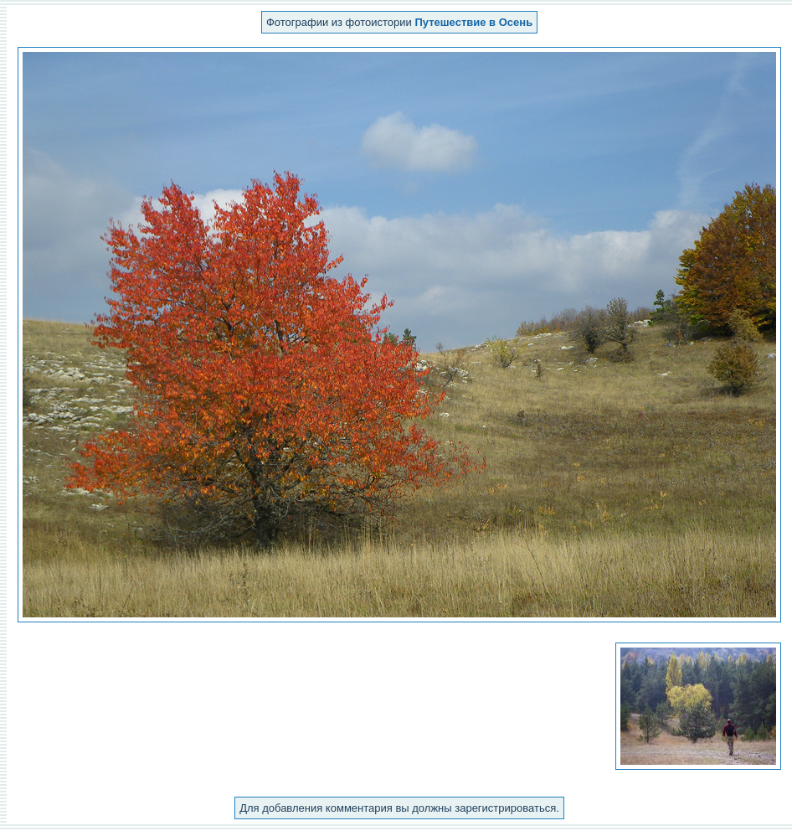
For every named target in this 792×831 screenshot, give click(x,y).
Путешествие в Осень (473, 22)
